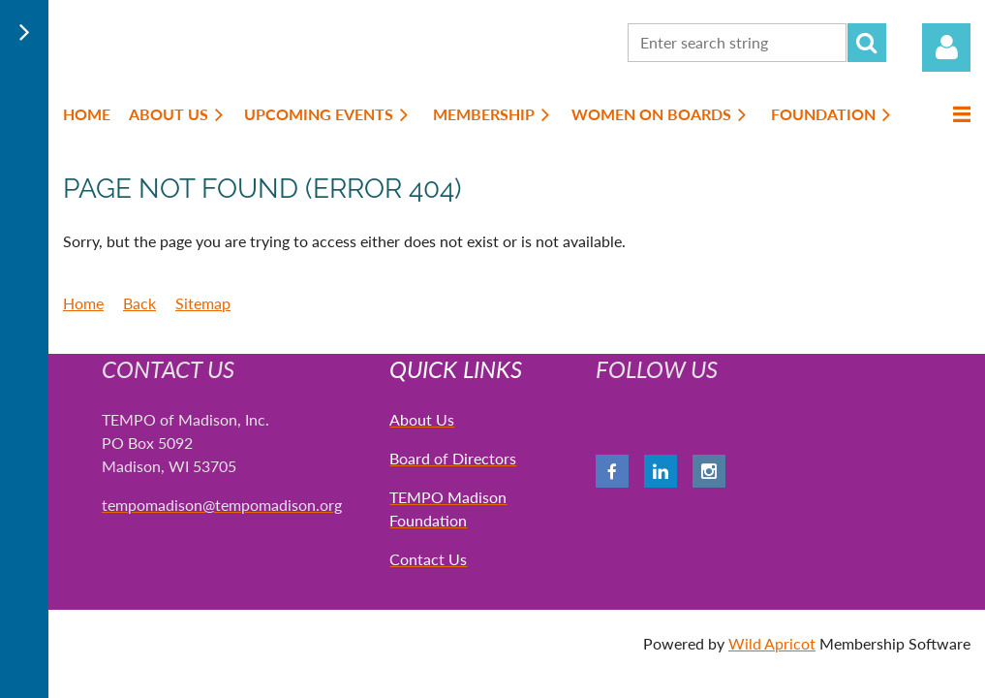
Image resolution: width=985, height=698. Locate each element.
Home (83, 303)
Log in (946, 47)
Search (866, 42)
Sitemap (203, 303)
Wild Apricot (772, 643)
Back (139, 303)
